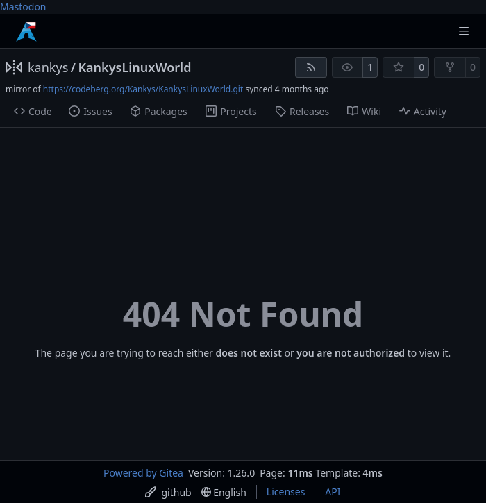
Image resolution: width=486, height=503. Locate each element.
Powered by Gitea (143, 472)
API (332, 491)
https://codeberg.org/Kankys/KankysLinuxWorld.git (143, 89)
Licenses (286, 491)
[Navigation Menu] (465, 30)
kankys (48, 67)
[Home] (26, 31)
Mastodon (23, 6)
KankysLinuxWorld (134, 67)
